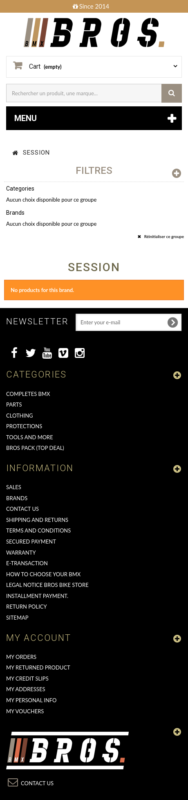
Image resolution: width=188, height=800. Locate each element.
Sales (13, 487)
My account (38, 638)
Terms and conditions (38, 530)
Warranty (21, 552)
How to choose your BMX (43, 574)
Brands (16, 498)
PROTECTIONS (24, 426)
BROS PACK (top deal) (35, 448)
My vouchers (25, 711)
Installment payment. (37, 596)
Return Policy (26, 606)
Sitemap (17, 617)
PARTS (14, 404)
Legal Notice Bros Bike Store (47, 585)
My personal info (31, 700)
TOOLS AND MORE (29, 437)
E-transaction (27, 563)
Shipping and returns (37, 520)
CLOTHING (19, 415)
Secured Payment (31, 541)
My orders (21, 657)
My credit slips (27, 678)
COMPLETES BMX (28, 394)
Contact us (22, 509)
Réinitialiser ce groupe (163, 236)
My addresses (25, 689)
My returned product (38, 667)
